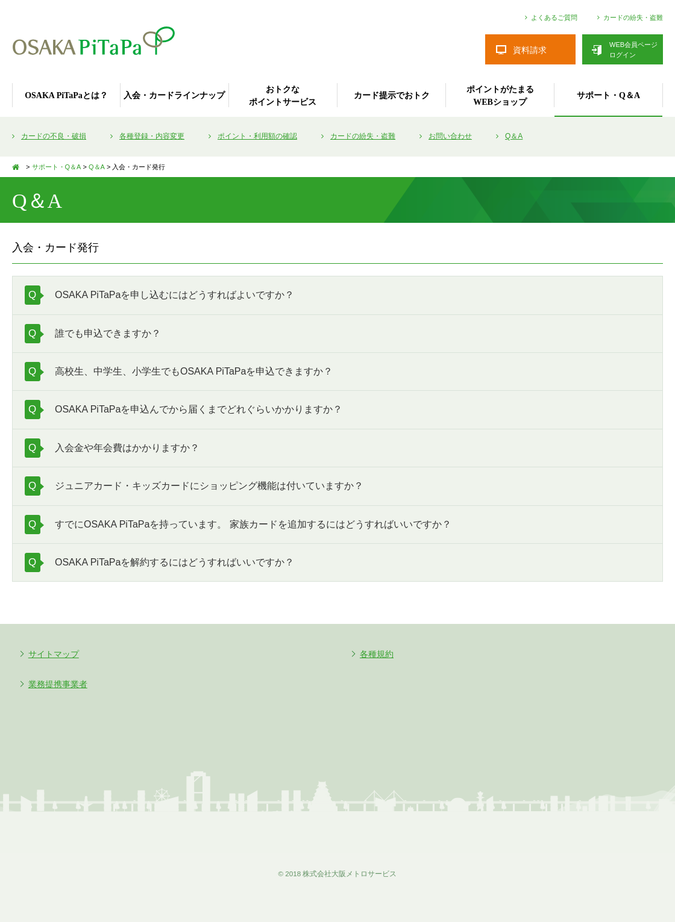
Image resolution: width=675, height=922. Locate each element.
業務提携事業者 (57, 684)
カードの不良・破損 (53, 136)
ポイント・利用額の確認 (257, 136)
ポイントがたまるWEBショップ (500, 96)
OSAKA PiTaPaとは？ (66, 95)
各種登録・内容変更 (151, 136)
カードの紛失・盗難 (633, 17)
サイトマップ (53, 654)
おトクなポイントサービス (282, 96)
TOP (18, 167)
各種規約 (377, 654)
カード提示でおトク (392, 95)
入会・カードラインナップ (174, 95)
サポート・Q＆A (608, 95)
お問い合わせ (450, 136)
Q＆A (514, 136)
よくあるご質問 (554, 17)
